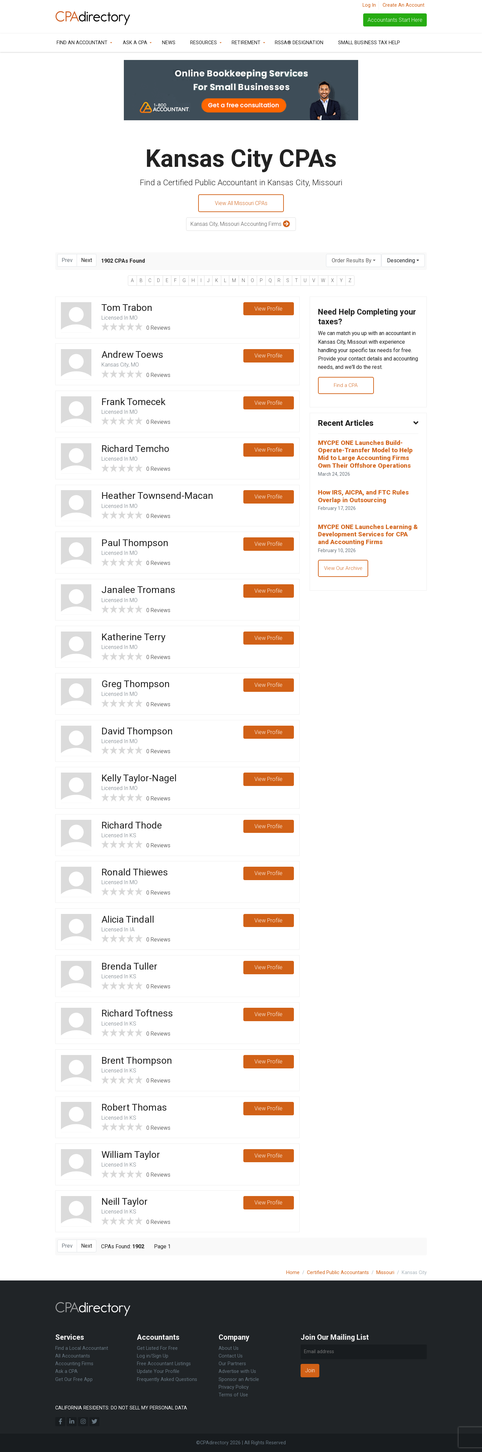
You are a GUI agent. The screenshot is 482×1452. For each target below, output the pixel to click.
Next (86, 260)
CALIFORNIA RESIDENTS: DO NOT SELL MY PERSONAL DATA (121, 1408)
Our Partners (232, 1364)
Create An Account (403, 5)
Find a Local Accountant (81, 1348)
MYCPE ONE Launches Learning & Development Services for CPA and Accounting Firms (367, 537)
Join (310, 1370)
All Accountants (72, 1356)
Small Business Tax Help (369, 43)
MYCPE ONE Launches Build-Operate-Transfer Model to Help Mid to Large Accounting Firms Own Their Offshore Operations (366, 456)
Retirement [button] (246, 43)
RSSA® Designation (299, 43)
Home (293, 1272)
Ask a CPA (135, 43)
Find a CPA (347, 387)
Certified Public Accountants (338, 1272)
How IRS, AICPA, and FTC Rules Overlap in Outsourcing (364, 499)
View (268, 309)
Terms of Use (233, 1395)
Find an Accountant (82, 43)
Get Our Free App (74, 1379)
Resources (203, 43)
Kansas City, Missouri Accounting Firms (241, 224)
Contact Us (231, 1356)
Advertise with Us (237, 1372)
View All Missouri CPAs (241, 203)
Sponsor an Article (239, 1379)
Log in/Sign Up (152, 1356)
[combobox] (353, 260)
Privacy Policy (234, 1387)
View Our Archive (344, 572)
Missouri (385, 1272)
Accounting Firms (74, 1364)
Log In (369, 5)
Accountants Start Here (395, 20)
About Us (229, 1348)
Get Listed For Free (157, 1348)
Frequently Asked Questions (167, 1379)
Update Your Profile (158, 1372)
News (168, 43)
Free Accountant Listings (164, 1364)
